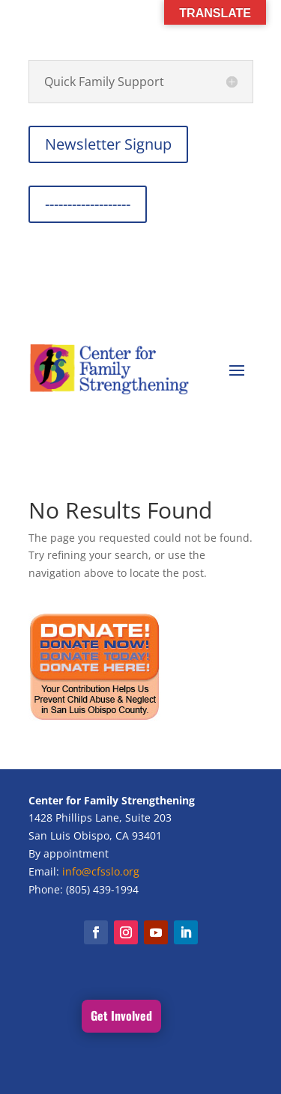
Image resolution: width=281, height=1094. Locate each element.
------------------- (87, 204)
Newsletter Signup (108, 144)
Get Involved (121, 1015)
